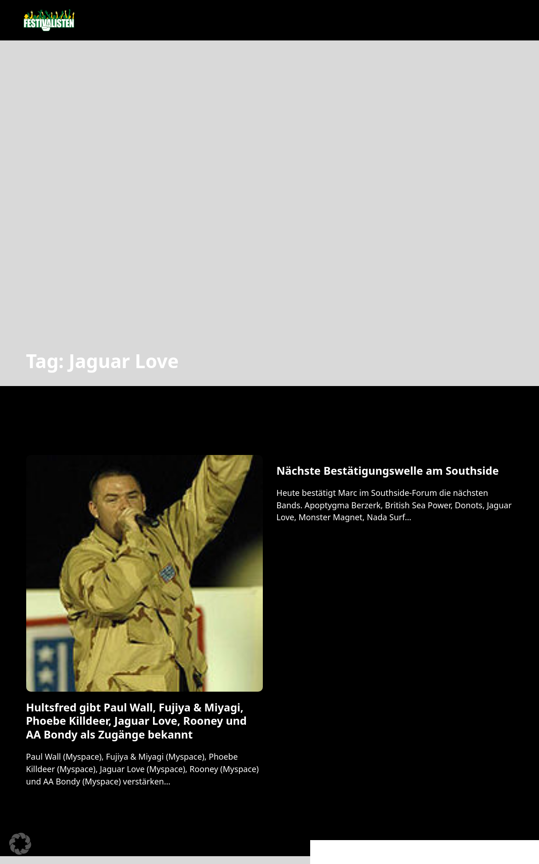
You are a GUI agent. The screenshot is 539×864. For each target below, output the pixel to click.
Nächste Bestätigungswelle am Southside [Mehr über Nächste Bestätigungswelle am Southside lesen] (388, 470)
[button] (20, 844)
